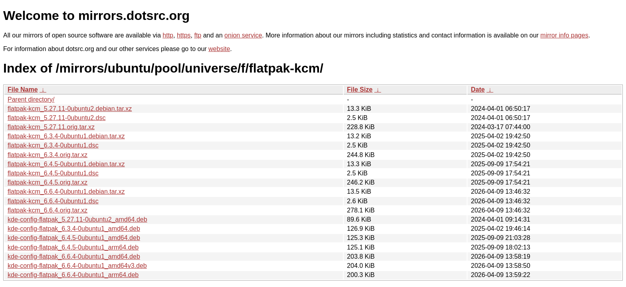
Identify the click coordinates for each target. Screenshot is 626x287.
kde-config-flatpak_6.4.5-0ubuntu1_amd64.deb (74, 237)
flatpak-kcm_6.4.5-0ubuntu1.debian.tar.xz (66, 164)
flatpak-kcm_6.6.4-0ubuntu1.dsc (53, 201)
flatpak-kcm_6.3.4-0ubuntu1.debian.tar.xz (66, 136)
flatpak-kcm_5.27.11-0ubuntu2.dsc (56, 117)
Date (478, 89)
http (167, 35)
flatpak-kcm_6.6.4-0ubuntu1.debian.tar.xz (66, 191)
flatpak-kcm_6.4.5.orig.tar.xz (47, 182)
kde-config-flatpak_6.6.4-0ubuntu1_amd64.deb (74, 256)
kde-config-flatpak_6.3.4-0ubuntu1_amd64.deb (74, 228)
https (184, 35)
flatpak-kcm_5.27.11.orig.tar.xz (51, 127)
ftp (197, 35)
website (219, 48)
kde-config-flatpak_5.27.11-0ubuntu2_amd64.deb (77, 219)
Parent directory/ (31, 99)
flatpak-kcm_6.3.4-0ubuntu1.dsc (53, 145)
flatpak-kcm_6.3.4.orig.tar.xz (47, 154)
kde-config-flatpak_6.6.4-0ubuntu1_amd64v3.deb (77, 265)
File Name (23, 89)
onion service (243, 35)
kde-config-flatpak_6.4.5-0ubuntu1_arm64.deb (73, 247)
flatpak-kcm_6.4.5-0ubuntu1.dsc (53, 173)
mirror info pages (564, 35)
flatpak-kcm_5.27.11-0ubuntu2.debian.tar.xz (70, 108)
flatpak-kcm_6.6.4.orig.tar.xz (47, 210)
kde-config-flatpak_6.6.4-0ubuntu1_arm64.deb (73, 274)
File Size (359, 89)
